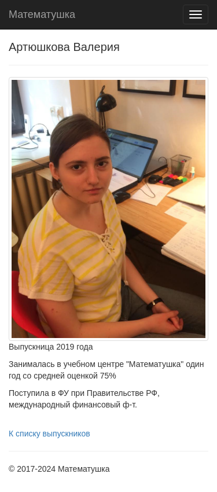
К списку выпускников (49, 433)
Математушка (42, 14)
